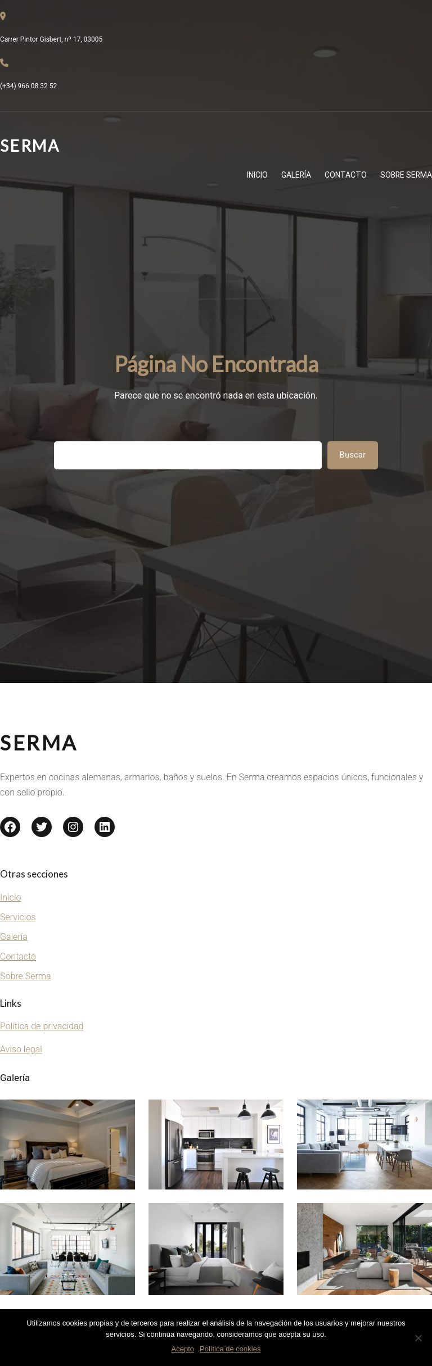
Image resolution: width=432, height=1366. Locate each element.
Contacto (18, 956)
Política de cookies (230, 1349)
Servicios (17, 917)
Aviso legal (21, 1049)
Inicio (10, 897)
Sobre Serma (25, 976)
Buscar (353, 455)
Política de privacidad (42, 1026)
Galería (14, 936)
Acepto (183, 1349)
